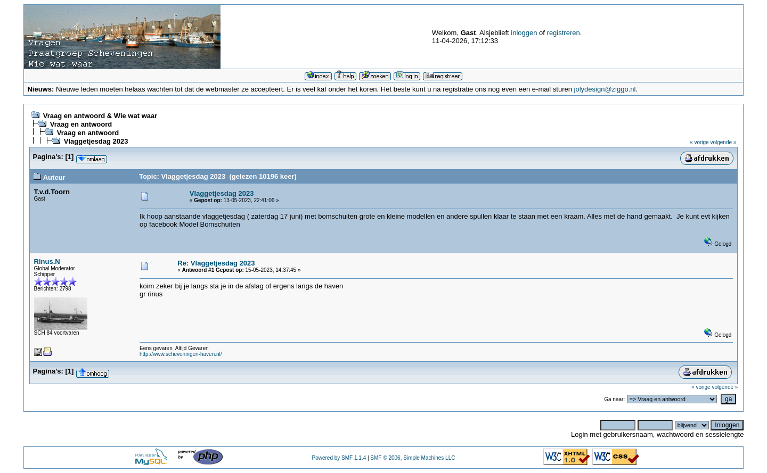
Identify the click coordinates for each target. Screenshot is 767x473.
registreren (563, 33)
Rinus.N (47, 261)
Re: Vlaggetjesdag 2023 (216, 263)
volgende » (723, 142)
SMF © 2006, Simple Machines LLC (412, 458)
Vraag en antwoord (81, 124)
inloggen (524, 33)
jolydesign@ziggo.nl (605, 89)
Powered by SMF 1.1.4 (339, 458)
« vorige (699, 142)
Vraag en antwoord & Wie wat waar (100, 116)
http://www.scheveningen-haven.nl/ (181, 354)
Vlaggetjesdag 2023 (96, 141)
